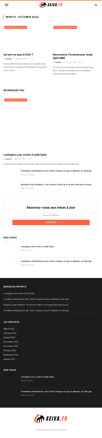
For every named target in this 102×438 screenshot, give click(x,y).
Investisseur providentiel (65, 27)
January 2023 (9, 337)
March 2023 (9, 329)
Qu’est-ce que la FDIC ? (18, 54)
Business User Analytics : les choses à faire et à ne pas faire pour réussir (56, 184)
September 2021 (11, 355)
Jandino (9, 59)
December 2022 (11, 342)
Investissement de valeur (15, 27)
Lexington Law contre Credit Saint (25, 154)
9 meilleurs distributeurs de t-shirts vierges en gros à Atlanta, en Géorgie (56, 171)
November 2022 (11, 346)
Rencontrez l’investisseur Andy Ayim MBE (73, 56)
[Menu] (6, 5)
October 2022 (10, 350)
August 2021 (9, 359)
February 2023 (10, 333)
